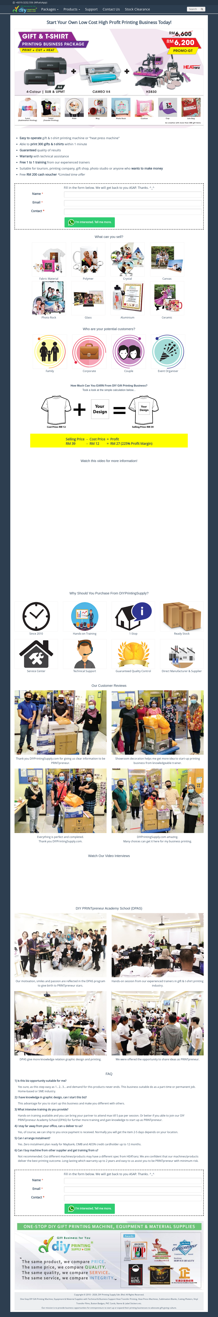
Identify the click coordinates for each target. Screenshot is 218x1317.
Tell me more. (89, 222)
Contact (37, 211)
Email (36, 202)
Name (36, 194)
